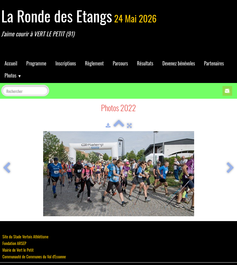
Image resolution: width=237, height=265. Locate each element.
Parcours (120, 63)
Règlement (94, 63)
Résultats (145, 63)
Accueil (11, 63)
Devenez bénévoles (178, 63)
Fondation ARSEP (14, 243)
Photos (13, 75)
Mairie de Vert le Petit (18, 250)
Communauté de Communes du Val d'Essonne (34, 256)
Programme (36, 63)
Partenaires (214, 63)
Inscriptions (66, 63)
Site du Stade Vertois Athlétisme (25, 237)
